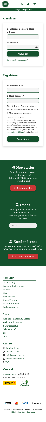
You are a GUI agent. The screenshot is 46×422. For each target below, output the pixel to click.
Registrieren (23, 139)
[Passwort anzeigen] (36, 47)
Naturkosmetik (10, 326)
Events (6, 289)
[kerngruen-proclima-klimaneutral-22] (24, 383)
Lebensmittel (9, 329)
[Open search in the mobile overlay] (22, 4)
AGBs (13, 412)
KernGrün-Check (11, 303)
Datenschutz (21, 412)
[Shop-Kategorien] (23, 9)
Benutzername (21, 85)
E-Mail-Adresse (21, 95)
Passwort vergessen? (17, 60)
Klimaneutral (9, 374)
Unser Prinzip (10, 300)
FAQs (7, 362)
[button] (41, 4)
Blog (5, 293)
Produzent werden (15, 358)
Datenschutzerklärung (15, 132)
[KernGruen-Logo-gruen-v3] (5, 4)
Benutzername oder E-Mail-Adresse (20, 31)
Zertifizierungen (11, 307)
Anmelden (23, 53)
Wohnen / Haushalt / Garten (16, 318)
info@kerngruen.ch (15, 355)
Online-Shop (9, 282)
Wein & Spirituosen (12, 322)
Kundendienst (13, 348)
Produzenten (9, 296)
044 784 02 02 (12, 351)
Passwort (18, 42)
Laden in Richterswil (13, 286)
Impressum (31, 412)
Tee (4, 332)
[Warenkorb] (34, 4)
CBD (5, 336)
